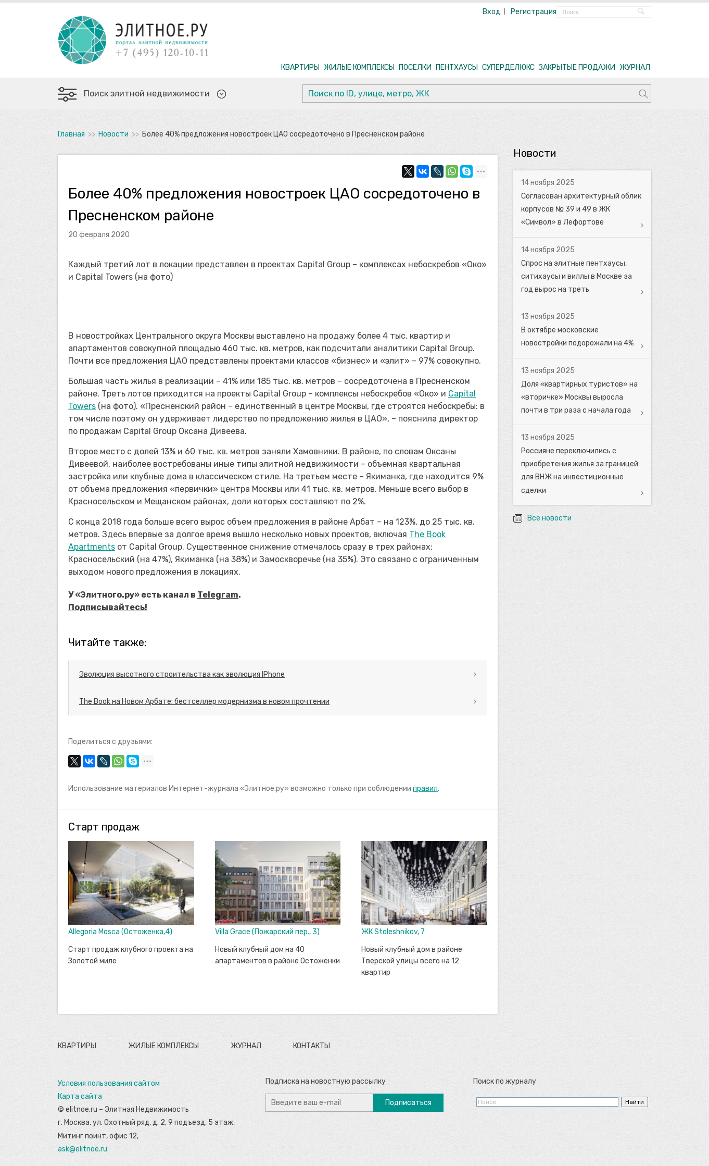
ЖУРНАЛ (634, 67)
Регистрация (533, 11)
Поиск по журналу (504, 1081)
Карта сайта (80, 1096)
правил (425, 788)
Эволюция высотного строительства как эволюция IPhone (182, 674)
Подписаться (408, 1102)
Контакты (311, 1045)
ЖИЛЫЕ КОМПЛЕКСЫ (359, 67)
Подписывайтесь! (107, 607)
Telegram (217, 595)
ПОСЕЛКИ (415, 67)
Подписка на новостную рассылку (325, 1081)
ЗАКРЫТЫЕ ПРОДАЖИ (577, 67)
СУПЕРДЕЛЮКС (508, 67)
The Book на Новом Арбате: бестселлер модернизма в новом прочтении (204, 701)
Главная (71, 134)
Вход (491, 11)
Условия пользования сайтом (109, 1083)
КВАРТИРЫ (300, 67)
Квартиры (77, 1045)
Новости (113, 134)
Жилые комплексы (163, 1045)
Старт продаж (104, 827)
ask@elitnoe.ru (82, 1149)
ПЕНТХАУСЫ (457, 67)
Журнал (246, 1045)
